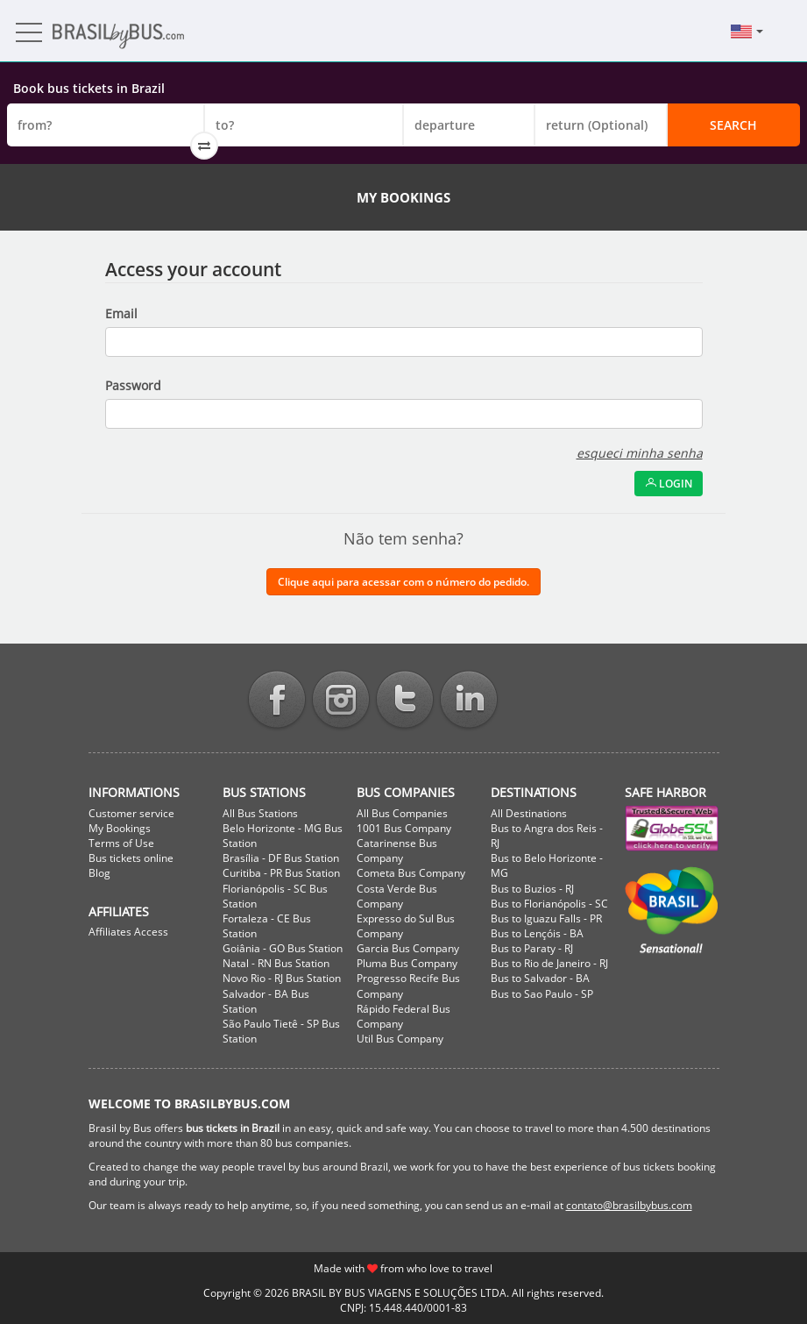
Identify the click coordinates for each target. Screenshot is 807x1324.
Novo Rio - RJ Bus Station (282, 978)
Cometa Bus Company (411, 872)
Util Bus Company (400, 1038)
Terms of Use (121, 843)
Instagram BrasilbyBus (341, 701)
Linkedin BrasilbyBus (468, 701)
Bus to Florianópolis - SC (549, 903)
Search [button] (733, 125)
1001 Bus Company (404, 828)
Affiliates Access (128, 931)
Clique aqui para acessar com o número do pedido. (403, 581)
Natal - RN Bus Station (276, 963)
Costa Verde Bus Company (397, 896)
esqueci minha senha (640, 453)
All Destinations (529, 813)
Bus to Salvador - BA (540, 978)
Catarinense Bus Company (397, 850)
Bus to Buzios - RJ (532, 888)
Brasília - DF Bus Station (281, 858)
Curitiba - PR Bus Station (281, 872)
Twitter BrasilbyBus (404, 701)
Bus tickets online (130, 858)
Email (121, 313)
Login (668, 483)
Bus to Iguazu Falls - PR (546, 918)
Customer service (131, 813)
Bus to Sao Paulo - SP (542, 993)
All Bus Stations (260, 813)
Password (133, 385)
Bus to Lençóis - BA (537, 933)
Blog (99, 872)
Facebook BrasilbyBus (277, 701)
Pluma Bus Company (407, 963)
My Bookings (119, 828)
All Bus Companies (402, 813)
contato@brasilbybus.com (629, 1205)
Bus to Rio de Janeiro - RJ (549, 963)
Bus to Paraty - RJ (532, 948)
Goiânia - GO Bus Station (283, 948)
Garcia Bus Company (408, 948)
